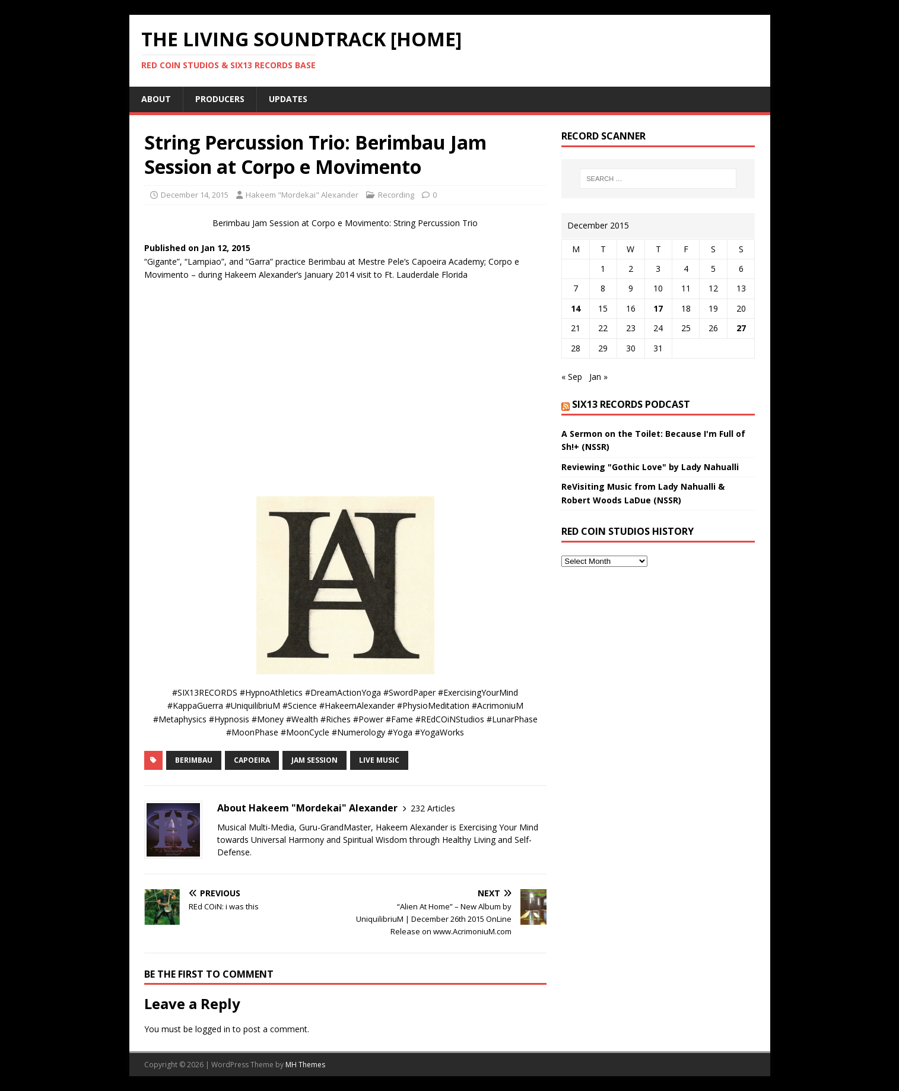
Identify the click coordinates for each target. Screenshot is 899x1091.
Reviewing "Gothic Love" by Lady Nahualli (650, 466)
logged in (212, 1029)
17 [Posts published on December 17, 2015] (658, 308)
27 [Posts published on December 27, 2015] (741, 328)
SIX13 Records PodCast (631, 404)
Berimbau (193, 760)
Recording (396, 194)
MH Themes (305, 1065)
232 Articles (433, 808)
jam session (314, 760)
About (156, 98)
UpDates (288, 98)
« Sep (571, 376)
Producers (219, 98)
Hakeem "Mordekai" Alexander (302, 194)
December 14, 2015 (194, 194)
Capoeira (252, 760)
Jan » (598, 376)
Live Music (379, 760)
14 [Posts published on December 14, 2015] (575, 308)
